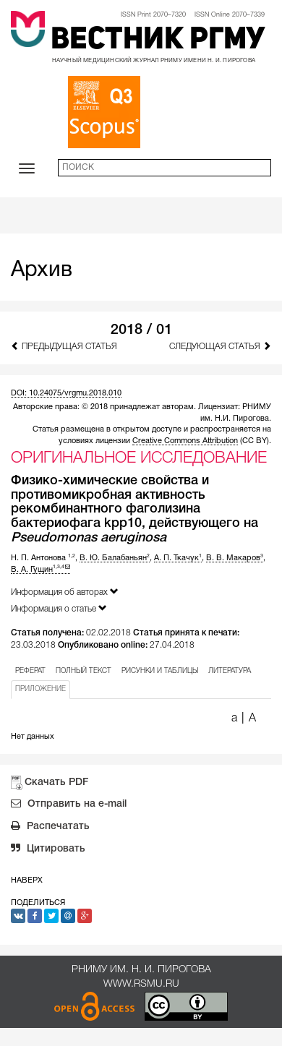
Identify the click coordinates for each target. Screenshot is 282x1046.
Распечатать (50, 827)
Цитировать (48, 850)
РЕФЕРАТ (30, 671)
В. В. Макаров (234, 558)
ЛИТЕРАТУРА (229, 671)
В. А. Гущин (40, 569)
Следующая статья (220, 346)
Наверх (27, 880)
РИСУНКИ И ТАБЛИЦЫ (159, 671)
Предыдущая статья (64, 346)
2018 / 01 (141, 330)
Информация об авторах (65, 591)
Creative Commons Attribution (185, 441)
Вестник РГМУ (158, 40)
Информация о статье (59, 608)
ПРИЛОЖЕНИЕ (40, 689)
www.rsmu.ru (141, 984)
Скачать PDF (56, 782)
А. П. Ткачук (178, 558)
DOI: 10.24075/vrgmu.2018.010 (66, 393)
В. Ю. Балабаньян (115, 558)
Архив (41, 270)
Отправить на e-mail (69, 805)
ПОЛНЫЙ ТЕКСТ (83, 671)
